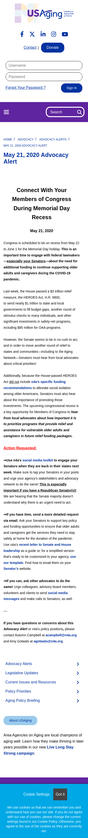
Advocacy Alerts (52, 139)
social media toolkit (38, 460)
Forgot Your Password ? (26, 88)
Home (8, 139)
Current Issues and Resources (30, 682)
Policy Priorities (18, 691)
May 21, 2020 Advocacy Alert (25, 145)
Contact (30, 47)
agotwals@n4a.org (48, 641)
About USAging (20, 720)
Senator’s (11, 569)
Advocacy (25, 139)
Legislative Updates (21, 673)
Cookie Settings (36, 794)
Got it (60, 794)
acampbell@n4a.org (61, 635)
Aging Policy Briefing (22, 700)
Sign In (72, 88)
